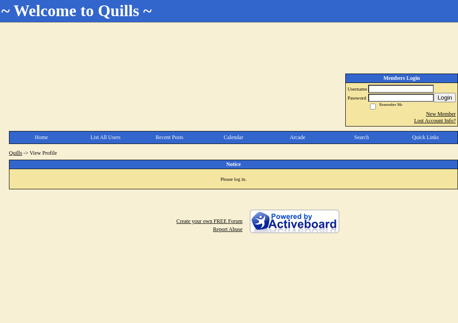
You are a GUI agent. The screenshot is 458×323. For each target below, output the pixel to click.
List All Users (106, 137)
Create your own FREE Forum (209, 221)
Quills (15, 153)
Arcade (297, 137)
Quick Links (425, 137)
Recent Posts (170, 137)
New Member (441, 114)
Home (41, 137)
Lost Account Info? (435, 121)
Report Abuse (227, 229)
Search (361, 137)
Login (444, 97)
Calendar (233, 137)
